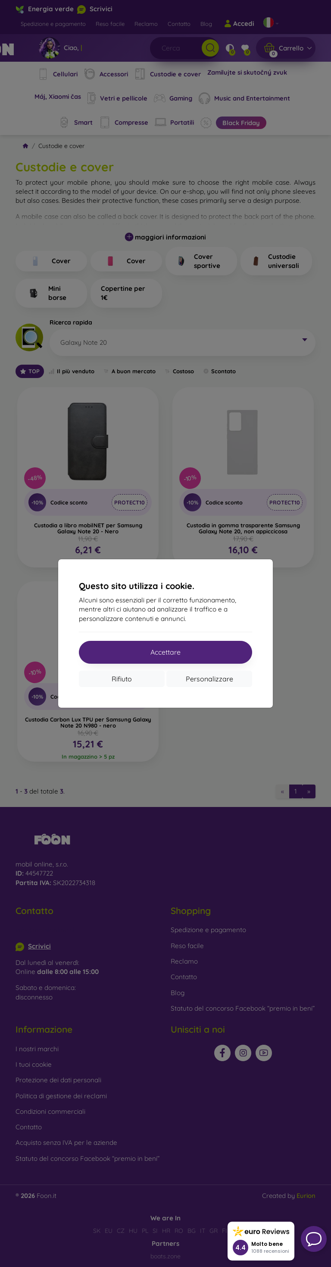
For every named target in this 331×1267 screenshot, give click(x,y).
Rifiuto (122, 678)
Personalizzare (209, 678)
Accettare (165, 652)
